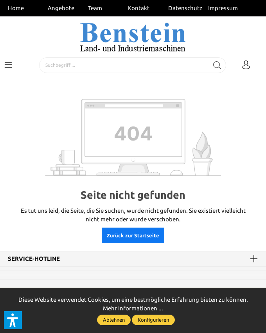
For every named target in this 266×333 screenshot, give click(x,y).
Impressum (223, 8)
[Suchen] (217, 65)
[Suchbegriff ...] (124, 65)
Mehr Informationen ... (133, 308)
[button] (13, 320)
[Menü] (8, 65)
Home (16, 8)
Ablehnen (114, 319)
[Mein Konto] (246, 65)
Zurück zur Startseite (133, 235)
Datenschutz (185, 8)
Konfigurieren (153, 319)
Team (95, 8)
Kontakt (138, 8)
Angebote (61, 8)
